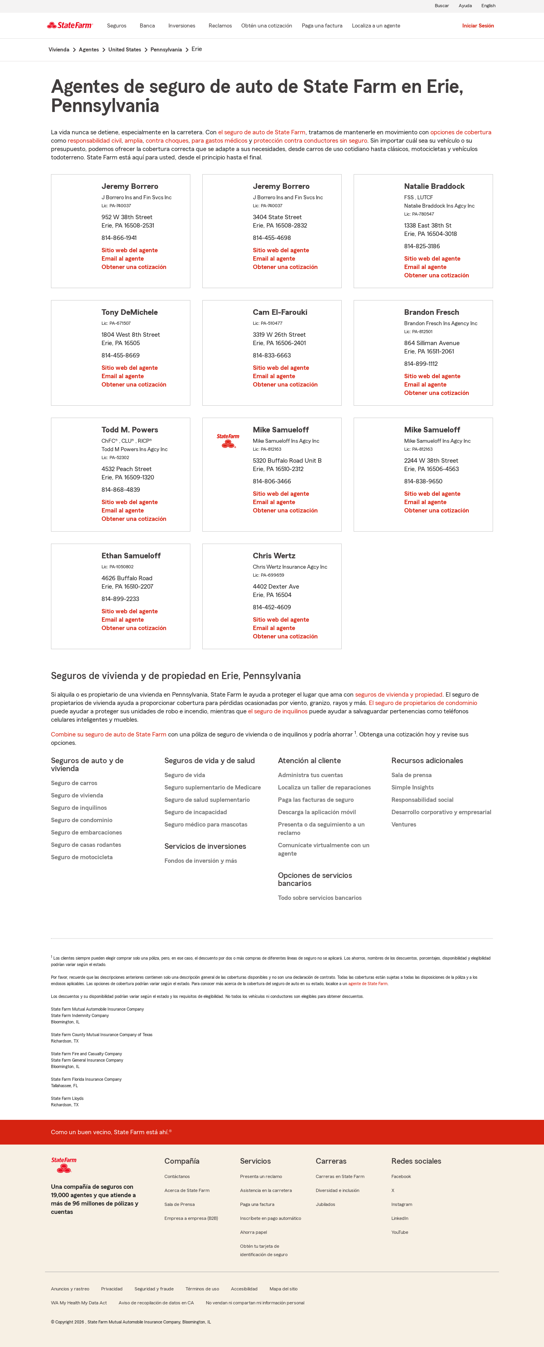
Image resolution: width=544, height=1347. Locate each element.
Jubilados (325, 1204)
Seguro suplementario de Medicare (212, 787)
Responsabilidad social (422, 800)
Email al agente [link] (123, 258)
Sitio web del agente (130, 250)
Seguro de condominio (81, 820)
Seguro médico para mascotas (205, 824)
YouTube (399, 1232)
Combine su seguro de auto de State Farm (108, 734)
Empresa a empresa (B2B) (191, 1218)
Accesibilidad (244, 1288)
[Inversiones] (182, 26)
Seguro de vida (184, 775)
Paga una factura (257, 1204)
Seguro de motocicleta (82, 857)
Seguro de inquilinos (79, 808)
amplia (134, 140)
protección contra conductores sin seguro (310, 140)
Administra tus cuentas (310, 775)
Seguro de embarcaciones (86, 832)
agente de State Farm (367, 983)
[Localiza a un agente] (376, 26)
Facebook (401, 1176)
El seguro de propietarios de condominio (423, 703)
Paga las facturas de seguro (316, 800)
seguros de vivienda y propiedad (398, 694)
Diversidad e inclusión (337, 1190)
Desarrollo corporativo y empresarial (441, 812)
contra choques (167, 140)
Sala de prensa (411, 775)
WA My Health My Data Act (79, 1302)
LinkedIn (399, 1218)
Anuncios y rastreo (70, 1288)
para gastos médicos (219, 140)
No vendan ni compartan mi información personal (255, 1302)
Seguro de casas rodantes (86, 845)
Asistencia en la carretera (266, 1190)
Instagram (401, 1204)
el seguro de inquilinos (277, 711)
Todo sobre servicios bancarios (320, 898)
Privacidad (112, 1288)
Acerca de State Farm (186, 1190)
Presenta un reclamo (261, 1176)
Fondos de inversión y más (200, 861)
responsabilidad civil (94, 140)
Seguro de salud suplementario (207, 800)
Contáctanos (177, 1176)
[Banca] (147, 26)
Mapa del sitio (283, 1288)
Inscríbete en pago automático (270, 1218)
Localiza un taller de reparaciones (324, 787)
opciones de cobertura (461, 132)
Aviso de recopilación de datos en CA (156, 1302)
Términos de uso (202, 1288)
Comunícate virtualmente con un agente (324, 849)
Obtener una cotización (134, 267)
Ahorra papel (253, 1232)
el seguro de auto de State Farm (261, 132)
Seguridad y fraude (154, 1288)
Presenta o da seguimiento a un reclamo (321, 828)
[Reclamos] (220, 26)
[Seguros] (116, 26)
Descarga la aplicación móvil (317, 812)
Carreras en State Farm (340, 1176)
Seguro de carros (74, 783)
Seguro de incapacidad (195, 812)
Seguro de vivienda (77, 795)
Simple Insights (412, 787)
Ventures (403, 824)
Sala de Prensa (179, 1204)
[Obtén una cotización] (267, 26)
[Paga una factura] (322, 26)
